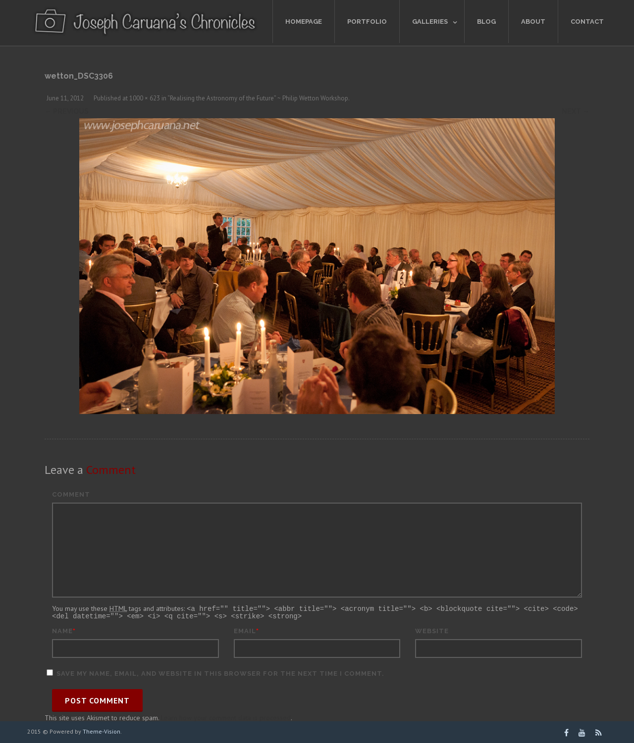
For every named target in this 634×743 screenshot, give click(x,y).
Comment (71, 494)
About (533, 21)
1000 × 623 (144, 98)
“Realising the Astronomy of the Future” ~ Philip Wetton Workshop (257, 98)
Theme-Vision (101, 730)
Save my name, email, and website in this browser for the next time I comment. (220, 672)
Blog (486, 21)
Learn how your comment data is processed (226, 716)
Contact (587, 21)
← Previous (67, 111)
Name (62, 630)
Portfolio (367, 21)
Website (432, 630)
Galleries (430, 21)
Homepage (303, 21)
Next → (575, 111)
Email (245, 630)
